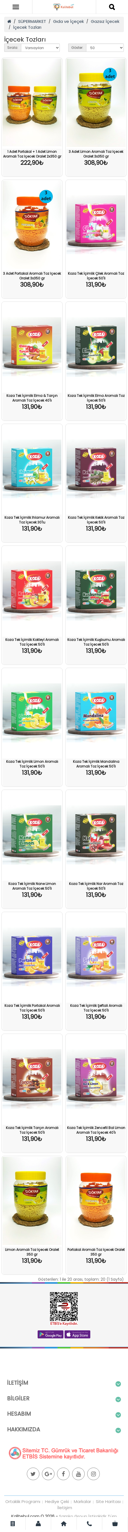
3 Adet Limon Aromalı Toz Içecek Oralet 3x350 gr (96, 154)
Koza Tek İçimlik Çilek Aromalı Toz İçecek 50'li (96, 276)
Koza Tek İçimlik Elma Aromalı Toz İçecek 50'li (96, 398)
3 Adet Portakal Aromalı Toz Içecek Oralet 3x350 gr (32, 276)
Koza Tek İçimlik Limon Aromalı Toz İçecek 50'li (32, 764)
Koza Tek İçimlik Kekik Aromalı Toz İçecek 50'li (96, 520)
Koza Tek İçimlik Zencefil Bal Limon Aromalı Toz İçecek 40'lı (96, 1130)
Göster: (77, 47)
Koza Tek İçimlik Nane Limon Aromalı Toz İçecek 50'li (32, 886)
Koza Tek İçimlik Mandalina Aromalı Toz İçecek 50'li (96, 764)
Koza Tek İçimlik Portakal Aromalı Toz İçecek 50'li (32, 1008)
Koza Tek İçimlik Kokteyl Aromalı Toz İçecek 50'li (32, 642)
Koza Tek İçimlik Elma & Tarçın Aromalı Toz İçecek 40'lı (32, 398)
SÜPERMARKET (32, 21)
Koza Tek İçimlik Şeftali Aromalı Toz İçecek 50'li (96, 1008)
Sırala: (12, 47)
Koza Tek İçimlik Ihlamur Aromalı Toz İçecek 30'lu (32, 520)
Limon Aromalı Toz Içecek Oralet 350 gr (32, 1252)
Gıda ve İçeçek (68, 21)
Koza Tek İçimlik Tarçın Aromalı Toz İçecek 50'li (32, 1130)
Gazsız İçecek (105, 21)
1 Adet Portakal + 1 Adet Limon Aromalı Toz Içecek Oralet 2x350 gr (32, 154)
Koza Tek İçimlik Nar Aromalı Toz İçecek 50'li (96, 886)
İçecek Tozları (27, 27)
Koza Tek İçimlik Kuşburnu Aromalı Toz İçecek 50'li (96, 642)
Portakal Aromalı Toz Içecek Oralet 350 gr (96, 1252)
